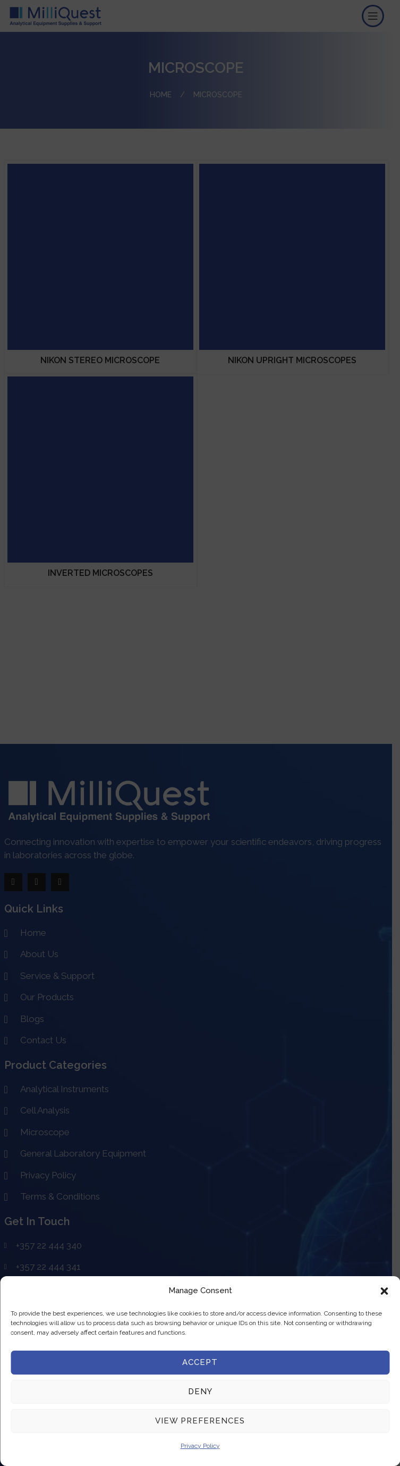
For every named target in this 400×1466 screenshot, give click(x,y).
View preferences (200, 1421)
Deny (200, 1391)
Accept (200, 1362)
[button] (384, 1291)
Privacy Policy (200, 1446)
